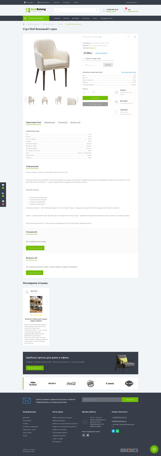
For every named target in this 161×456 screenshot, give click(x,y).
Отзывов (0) (62, 122)
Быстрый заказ (95, 104)
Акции (25, 436)
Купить (108, 65)
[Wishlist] (128, 37)
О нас (95, 18)
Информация (49, 122)
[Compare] (135, 37)
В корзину (95, 98)
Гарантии (124, 110)
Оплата (76, 2)
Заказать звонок (111, 11)
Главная (57, 18)
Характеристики (33, 122)
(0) (100, 37)
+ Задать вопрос (34, 273)
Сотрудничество (106, 18)
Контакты (85, 18)
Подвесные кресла (59, 436)
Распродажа (56, 442)
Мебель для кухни (48, 24)
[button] (3, 203)
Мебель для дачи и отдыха (62, 418)
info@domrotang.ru (119, 421)
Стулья (60, 24)
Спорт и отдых (57, 439)
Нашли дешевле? (101, 53)
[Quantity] (89, 92)
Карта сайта (27, 433)
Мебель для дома (33, 24)
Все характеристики (129, 72)
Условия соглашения (30, 427)
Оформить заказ (133, 11)
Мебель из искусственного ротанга (65, 424)
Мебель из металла (59, 430)
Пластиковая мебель (59, 433)
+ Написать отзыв (35, 248)
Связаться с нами (29, 430)
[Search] (96, 10)
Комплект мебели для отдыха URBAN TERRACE (36, 320)
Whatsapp (117, 431)
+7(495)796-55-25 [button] (119, 417)
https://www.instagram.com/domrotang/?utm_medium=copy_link (83, 435)
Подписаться (130, 400)
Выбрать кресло (34, 368)
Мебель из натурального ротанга (64, 427)
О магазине (66, 2)
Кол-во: (85, 89)
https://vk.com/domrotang (87, 435)
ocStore (33, 449)
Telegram (113, 431)
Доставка (56, 2)
